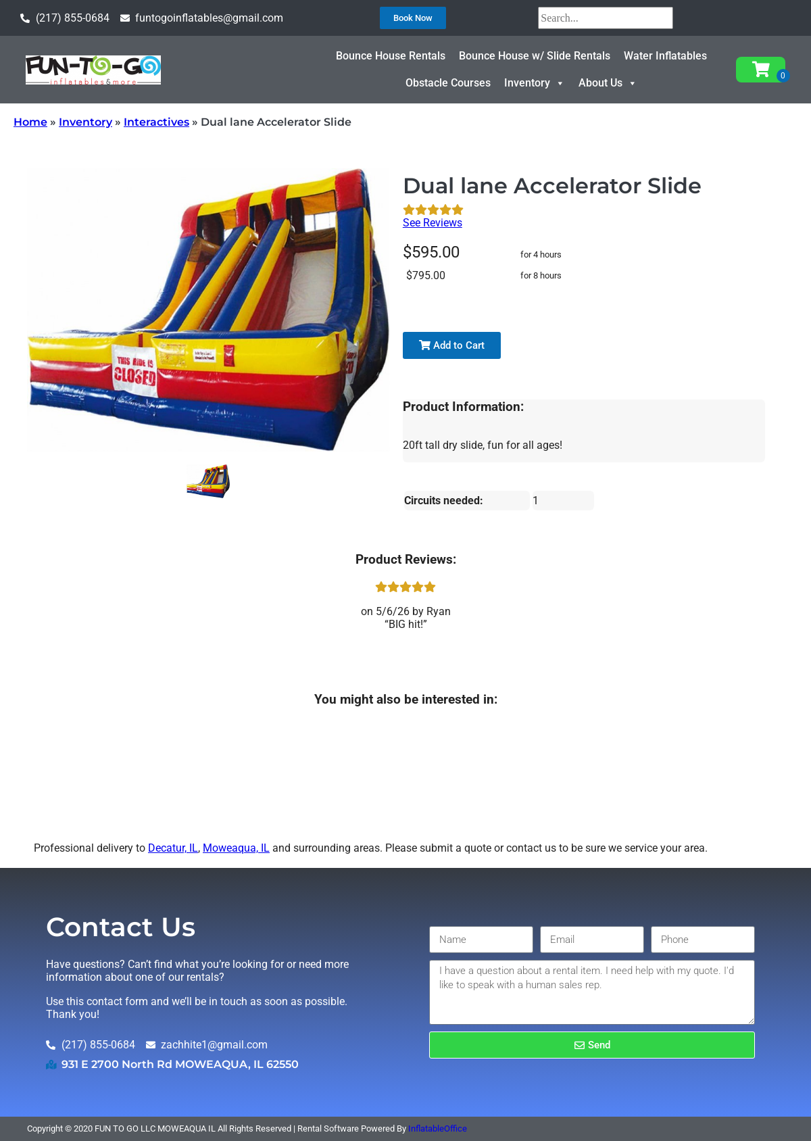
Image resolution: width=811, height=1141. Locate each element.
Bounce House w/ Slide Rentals (534, 55)
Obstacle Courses (448, 82)
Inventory (534, 82)
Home (30, 122)
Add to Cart (452, 345)
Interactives (156, 122)
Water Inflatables (665, 55)
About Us (608, 82)
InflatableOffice (437, 1128)
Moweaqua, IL (236, 848)
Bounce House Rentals (390, 55)
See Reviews (432, 222)
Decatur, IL (173, 848)
